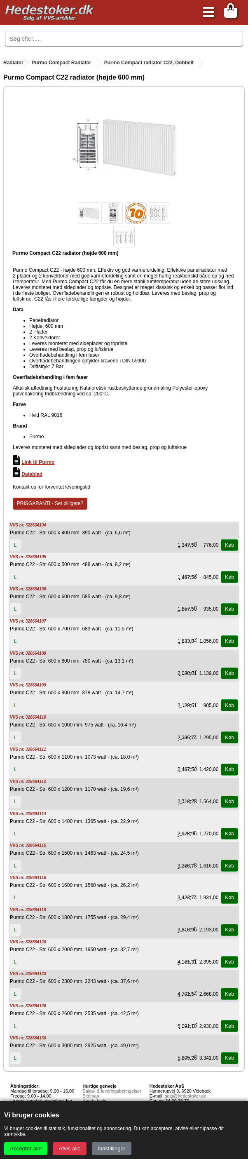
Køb (229, 545)
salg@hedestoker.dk (185, 1095)
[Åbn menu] (206, 12)
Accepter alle (26, 1148)
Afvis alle (69, 1148)
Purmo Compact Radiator (61, 63)
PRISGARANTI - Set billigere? (50, 503)
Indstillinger (111, 1148)
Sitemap (90, 1095)
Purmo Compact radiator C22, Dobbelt (149, 63)
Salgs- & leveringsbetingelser (111, 1090)
